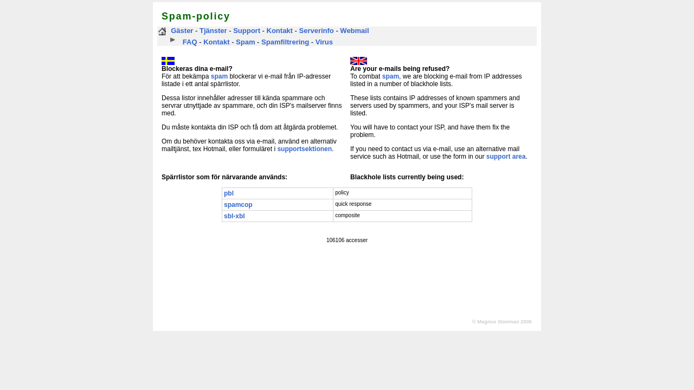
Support (246, 31)
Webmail (354, 31)
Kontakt (280, 31)
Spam (245, 42)
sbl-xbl (234, 216)
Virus (324, 42)
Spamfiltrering (285, 42)
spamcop (238, 205)
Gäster (182, 31)
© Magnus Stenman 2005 (502, 321)
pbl (229, 193)
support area (506, 156)
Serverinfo (316, 31)
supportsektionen (304, 149)
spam (219, 76)
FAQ (190, 42)
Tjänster (213, 31)
